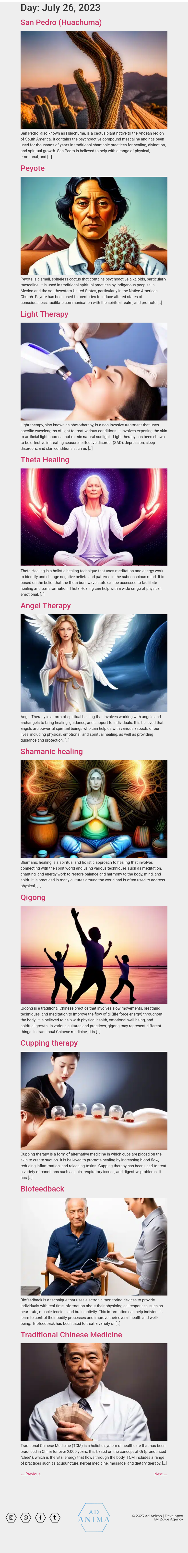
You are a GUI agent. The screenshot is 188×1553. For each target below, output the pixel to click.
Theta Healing (45, 459)
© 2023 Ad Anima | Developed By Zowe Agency (157, 1517)
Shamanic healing (52, 751)
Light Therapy (44, 314)
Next (160, 1474)
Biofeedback (42, 1188)
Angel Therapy (46, 605)
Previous (31, 1474)
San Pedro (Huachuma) (61, 22)
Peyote (33, 168)
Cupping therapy (49, 1043)
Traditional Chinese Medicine (71, 1334)
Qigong (33, 897)
